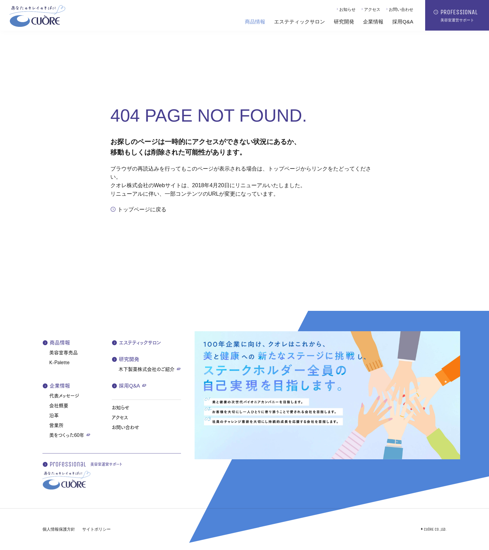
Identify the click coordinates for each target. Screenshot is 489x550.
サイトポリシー (96, 529)
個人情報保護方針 (58, 529)
